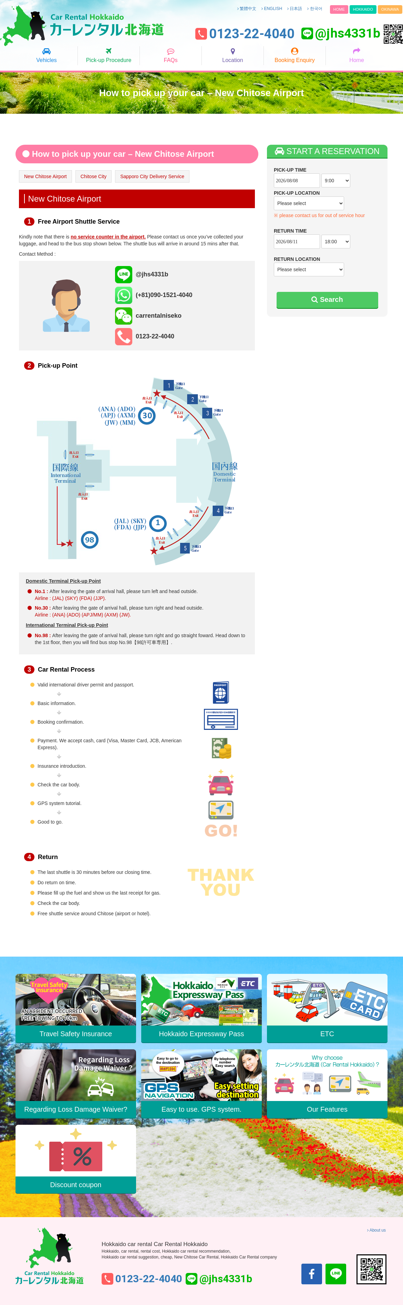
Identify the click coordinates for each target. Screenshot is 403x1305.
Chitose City (93, 176)
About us (376, 1230)
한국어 (314, 8)
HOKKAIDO (363, 9)
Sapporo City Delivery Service (152, 176)
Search (327, 299)
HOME (339, 9)
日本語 (294, 8)
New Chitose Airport (45, 176)
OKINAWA (390, 9)
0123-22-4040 (251, 34)
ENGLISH (271, 8)
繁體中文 (246, 8)
